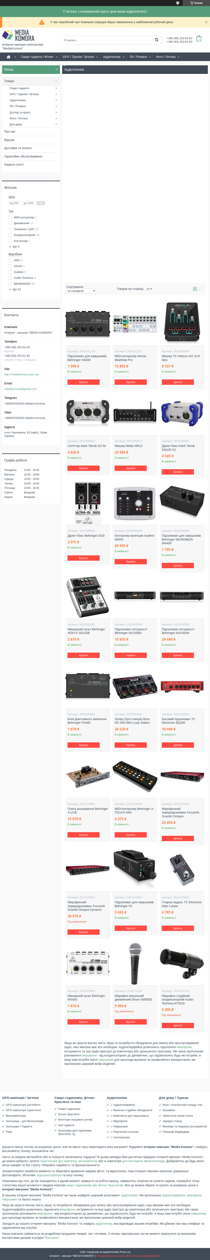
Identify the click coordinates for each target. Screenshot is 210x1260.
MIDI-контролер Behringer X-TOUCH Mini (134, 810)
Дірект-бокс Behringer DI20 (86, 535)
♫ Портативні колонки (124, 1131)
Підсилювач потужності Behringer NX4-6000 (178, 631)
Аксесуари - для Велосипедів (25, 1121)
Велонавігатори (16, 1115)
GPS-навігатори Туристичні (23, 1110)
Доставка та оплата (18, 148)
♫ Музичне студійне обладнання (131, 1110)
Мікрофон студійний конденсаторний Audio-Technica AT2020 (178, 999)
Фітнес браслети (68, 1114)
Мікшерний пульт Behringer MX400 (86, 997)
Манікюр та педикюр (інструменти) (185, 1126)
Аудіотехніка (111, 56)
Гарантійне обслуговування (23, 156)
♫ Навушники (119, 1126)
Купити (83, 382)
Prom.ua (125, 1252)
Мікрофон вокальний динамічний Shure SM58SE (133, 997)
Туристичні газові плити (178, 1115)
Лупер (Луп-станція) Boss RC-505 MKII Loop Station (132, 721)
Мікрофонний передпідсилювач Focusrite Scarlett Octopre (180, 812)
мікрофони (184, 1047)
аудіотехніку (104, 1223)
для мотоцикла (132, 1161)
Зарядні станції (172, 1121)
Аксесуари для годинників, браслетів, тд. (75, 1132)
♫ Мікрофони (119, 1121)
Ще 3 (16, 246)
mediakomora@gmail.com (20, 389)
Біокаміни (169, 1110)
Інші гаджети (66, 1125)
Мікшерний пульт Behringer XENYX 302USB (86, 631)
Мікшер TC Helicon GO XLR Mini (181, 358)
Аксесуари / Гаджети (19, 1126)
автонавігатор (88, 1161)
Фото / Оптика (166, 56)
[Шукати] (156, 40)
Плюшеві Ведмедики (176, 1131)
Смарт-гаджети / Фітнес (37, 56)
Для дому (16, 124)
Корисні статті (14, 164)
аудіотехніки (129, 1195)
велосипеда (156, 1161)
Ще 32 (17, 289)
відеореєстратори (49, 1175)
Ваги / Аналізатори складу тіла (182, 1104)
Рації (9, 1131)
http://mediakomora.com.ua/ (21, 374)
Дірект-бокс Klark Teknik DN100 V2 (178, 447)
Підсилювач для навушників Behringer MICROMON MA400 (181, 539)
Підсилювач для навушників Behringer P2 (134, 904)
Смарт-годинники (69, 1108)
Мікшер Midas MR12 (128, 446)
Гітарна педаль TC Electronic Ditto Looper (182, 904)
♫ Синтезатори (120, 1137)
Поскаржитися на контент (111, 1255)
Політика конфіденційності (144, 1255)
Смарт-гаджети (19, 88)
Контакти (52, 1237)
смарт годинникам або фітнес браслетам (94, 1185)
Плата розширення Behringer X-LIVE (88, 810)
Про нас (9, 131)
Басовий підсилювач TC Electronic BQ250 (178, 721)
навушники (105, 1059)
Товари (9, 81)
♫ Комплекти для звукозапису (129, 1115)
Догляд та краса (20, 112)
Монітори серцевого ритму (75, 1119)
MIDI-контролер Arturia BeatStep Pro (130, 358)
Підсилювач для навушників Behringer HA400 (87, 358)
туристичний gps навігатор (58, 1161)
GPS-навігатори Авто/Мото (23, 1104)
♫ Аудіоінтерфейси (122, 1104)
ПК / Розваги (138, 56)
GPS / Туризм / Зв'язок (78, 56)
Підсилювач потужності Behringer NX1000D (131, 631)
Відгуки (9, 140)
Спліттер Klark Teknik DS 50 (87, 446)
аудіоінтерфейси (173, 1195)
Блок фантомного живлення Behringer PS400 (87, 721)
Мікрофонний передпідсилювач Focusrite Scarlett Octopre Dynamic (86, 905)
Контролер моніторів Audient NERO (134, 537)
